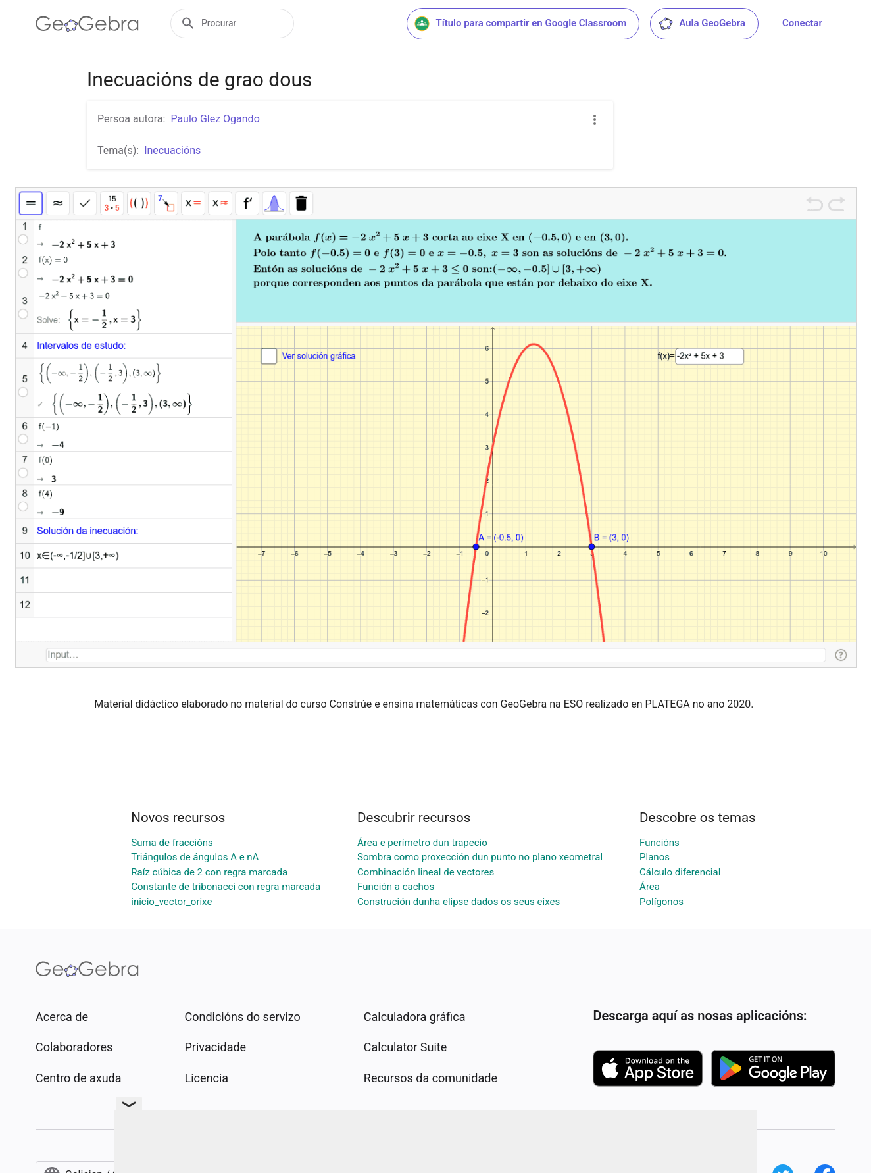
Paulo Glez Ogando (214, 119)
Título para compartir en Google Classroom (520, 24)
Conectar (802, 23)
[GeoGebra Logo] (87, 24)
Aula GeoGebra (701, 24)
